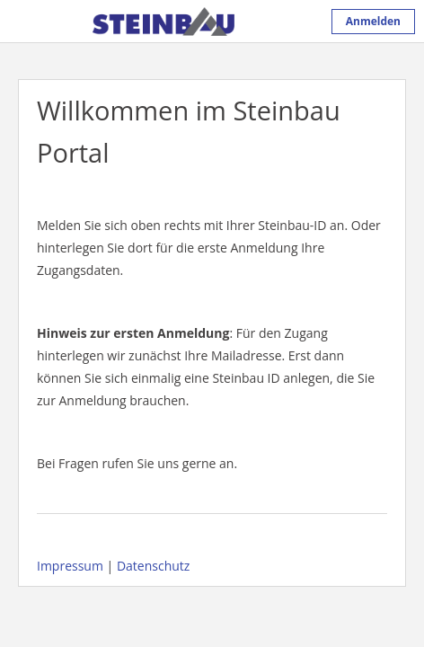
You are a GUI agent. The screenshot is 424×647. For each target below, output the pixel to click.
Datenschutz (153, 565)
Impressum (70, 565)
